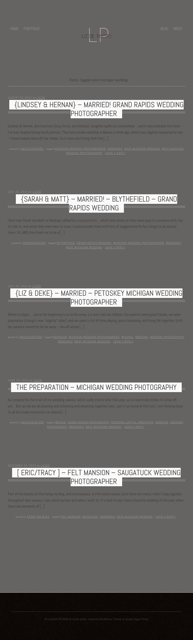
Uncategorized (31, 148)
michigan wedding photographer (80, 148)
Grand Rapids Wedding (94, 243)
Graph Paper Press (137, 619)
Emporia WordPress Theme (104, 619)
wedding (141, 337)
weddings (115, 148)
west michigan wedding (142, 148)
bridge (60, 422)
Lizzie (40, 97)
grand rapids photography (88, 422)
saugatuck (90, 516)
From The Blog (38, 516)
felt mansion (71, 516)
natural (127, 337)
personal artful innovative (132, 422)
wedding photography (167, 337)
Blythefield (66, 243)
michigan (60, 337)
